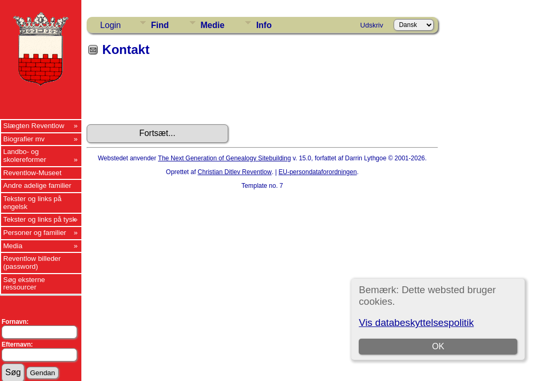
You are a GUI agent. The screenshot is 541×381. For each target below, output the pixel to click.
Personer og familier (34, 233)
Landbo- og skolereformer (24, 156)
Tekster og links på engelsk (32, 203)
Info (264, 25)
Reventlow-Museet (32, 173)
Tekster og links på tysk (39, 219)
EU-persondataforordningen (317, 172)
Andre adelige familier (37, 185)
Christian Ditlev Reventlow (235, 172)
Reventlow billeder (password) (32, 262)
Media (12, 246)
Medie (213, 25)
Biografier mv (24, 139)
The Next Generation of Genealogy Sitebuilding (224, 158)
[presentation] (167, 94)
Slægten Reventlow (33, 126)
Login (110, 25)
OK (438, 346)
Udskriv (371, 25)
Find (160, 25)
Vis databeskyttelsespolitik (416, 322)
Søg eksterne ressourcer (24, 284)
